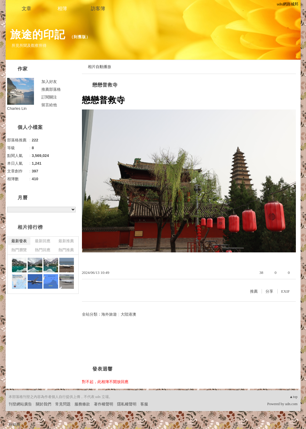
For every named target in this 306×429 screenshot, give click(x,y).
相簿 (62, 8)
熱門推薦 (66, 250)
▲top (293, 397)
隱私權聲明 (126, 404)
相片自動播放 (99, 66)
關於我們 (43, 404)
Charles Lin (17, 108)
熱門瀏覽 (19, 250)
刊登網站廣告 (20, 404)
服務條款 (82, 404)
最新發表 (19, 241)
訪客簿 (98, 8)
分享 (269, 291)
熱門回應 (42, 250)
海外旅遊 (109, 314)
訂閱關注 (49, 97)
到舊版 (80, 37)
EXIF (285, 291)
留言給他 (49, 105)
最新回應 (42, 241)
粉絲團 (14, 424)
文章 (26, 8)
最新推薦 (66, 241)
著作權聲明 (103, 404)
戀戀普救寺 (105, 84)
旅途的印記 (37, 34)
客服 (144, 404)
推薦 (254, 291)
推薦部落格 (51, 89)
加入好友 (49, 81)
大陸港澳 (128, 314)
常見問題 (63, 404)
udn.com (291, 404)
